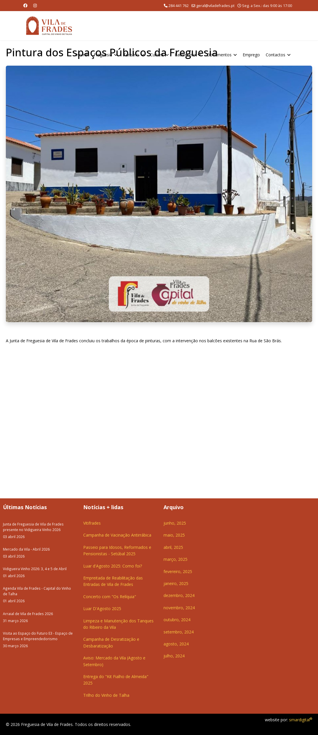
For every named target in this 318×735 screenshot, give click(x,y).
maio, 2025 (174, 535)
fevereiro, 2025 (178, 571)
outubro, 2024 (177, 619)
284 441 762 (178, 5)
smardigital (300, 719)
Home (82, 54)
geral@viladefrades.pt (215, 5)
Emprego (251, 54)
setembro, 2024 (179, 632)
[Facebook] (25, 5)
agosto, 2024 (176, 644)
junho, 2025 (175, 523)
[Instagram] (35, 5)
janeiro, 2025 (176, 583)
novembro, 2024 (179, 607)
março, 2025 (175, 559)
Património (185, 54)
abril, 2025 (173, 547)
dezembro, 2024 (179, 595)
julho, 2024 (174, 656)
